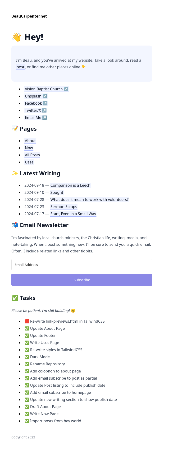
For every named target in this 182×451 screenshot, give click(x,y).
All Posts (32, 155)
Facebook (33, 103)
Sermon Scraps (63, 206)
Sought (56, 192)
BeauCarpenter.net (29, 16)
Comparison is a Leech (70, 185)
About (30, 140)
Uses (29, 162)
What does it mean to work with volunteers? (89, 199)
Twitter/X (33, 110)
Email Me (33, 117)
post (20, 67)
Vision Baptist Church (44, 89)
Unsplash (33, 96)
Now (29, 147)
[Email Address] (81, 264)
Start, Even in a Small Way (73, 213)
